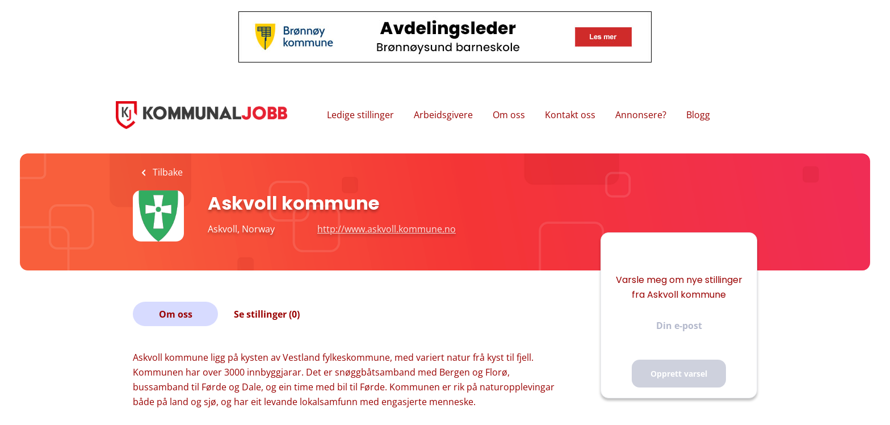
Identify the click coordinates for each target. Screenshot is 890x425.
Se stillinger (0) (267, 314)
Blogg (698, 114)
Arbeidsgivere (443, 114)
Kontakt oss (570, 114)
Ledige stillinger (360, 114)
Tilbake (166, 172)
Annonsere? (640, 114)
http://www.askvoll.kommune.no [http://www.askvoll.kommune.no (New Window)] (386, 229)
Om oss (509, 114)
